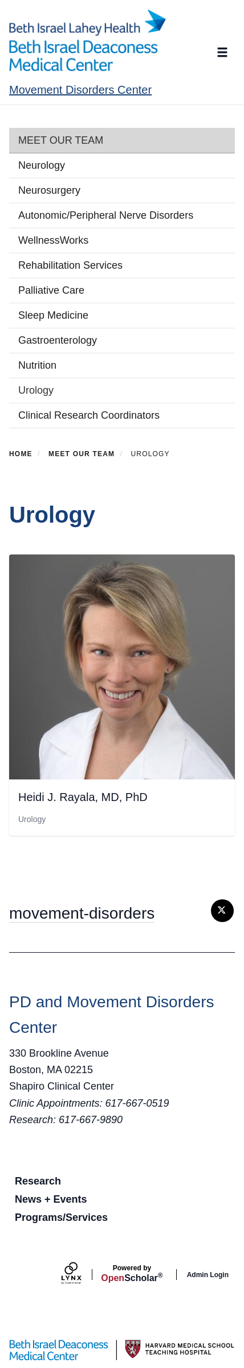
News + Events (51, 1199)
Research (38, 1181)
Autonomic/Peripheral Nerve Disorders (105, 215)
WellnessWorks (53, 240)
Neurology (41, 165)
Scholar (131, 1274)
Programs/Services (61, 1217)
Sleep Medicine (53, 315)
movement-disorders (81, 913)
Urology (36, 390)
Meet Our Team (60, 140)
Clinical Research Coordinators (89, 415)
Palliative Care (51, 290)
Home (20, 454)
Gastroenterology (57, 340)
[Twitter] (222, 910)
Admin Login (208, 1275)
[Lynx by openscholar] (81, 1274)
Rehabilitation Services (70, 265)
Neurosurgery (49, 190)
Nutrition (37, 365)
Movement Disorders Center (80, 89)
